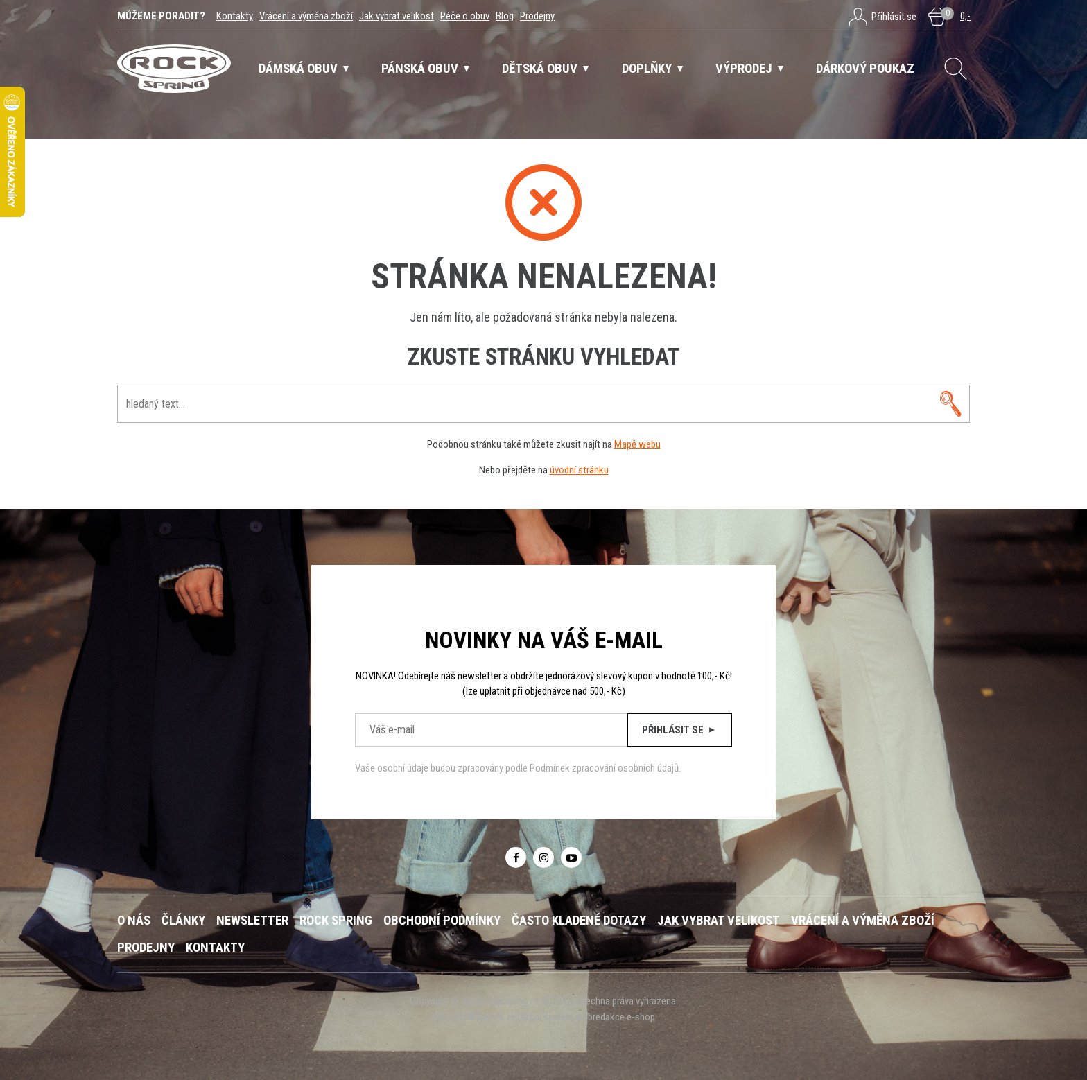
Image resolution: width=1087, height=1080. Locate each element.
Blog (505, 16)
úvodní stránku (579, 470)
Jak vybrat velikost (396, 16)
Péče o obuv (464, 16)
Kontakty (234, 16)
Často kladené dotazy (579, 920)
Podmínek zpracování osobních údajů (604, 768)
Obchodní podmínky (442, 920)
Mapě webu (637, 444)
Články (183, 920)
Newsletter (252, 920)
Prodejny (537, 16)
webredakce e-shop (615, 1017)
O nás (133, 920)
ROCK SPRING (335, 920)
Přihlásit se (680, 730)
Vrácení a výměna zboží (306, 16)
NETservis (483, 1017)
